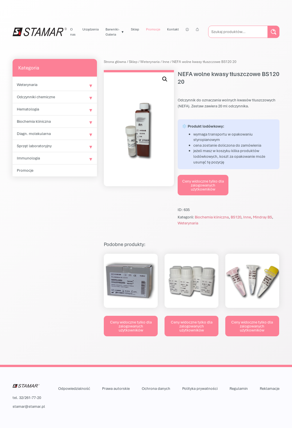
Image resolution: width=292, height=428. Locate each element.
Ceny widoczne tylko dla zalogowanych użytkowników (203, 185)
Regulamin (239, 388)
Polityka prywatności (200, 388)
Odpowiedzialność (74, 388)
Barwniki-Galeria (112, 31)
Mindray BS (262, 217)
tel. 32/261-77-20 (27, 397)
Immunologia (28, 158)
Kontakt (173, 29)
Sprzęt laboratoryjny (34, 145)
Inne (166, 61)
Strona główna (115, 61)
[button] (165, 79)
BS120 (236, 217)
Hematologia (28, 109)
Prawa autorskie (116, 388)
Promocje (153, 29)
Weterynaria (27, 84)
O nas (73, 31)
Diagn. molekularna (34, 133)
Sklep (135, 29)
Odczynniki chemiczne (36, 96)
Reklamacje (269, 388)
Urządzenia (90, 29)
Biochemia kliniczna (34, 121)
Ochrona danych (156, 388)
